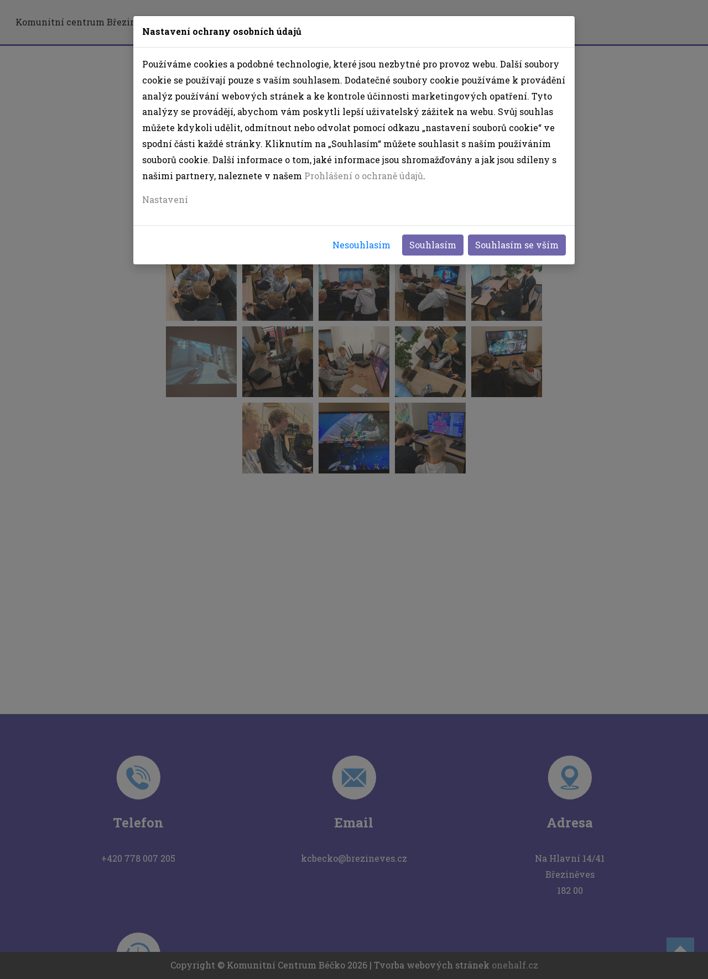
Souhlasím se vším (517, 245)
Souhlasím (432, 245)
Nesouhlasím (361, 245)
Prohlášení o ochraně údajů (363, 175)
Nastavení (165, 199)
